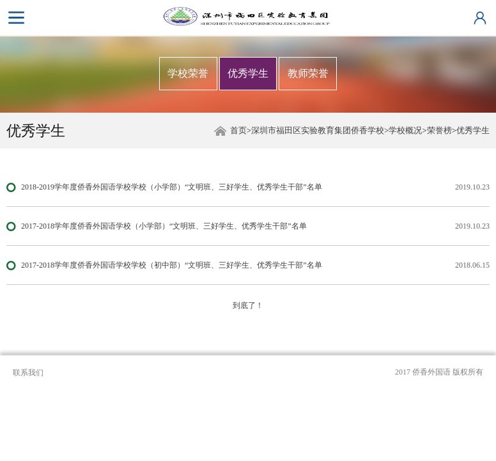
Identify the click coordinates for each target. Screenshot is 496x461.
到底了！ (248, 305)
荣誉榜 (439, 130)
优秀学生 (248, 73)
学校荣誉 (187, 73)
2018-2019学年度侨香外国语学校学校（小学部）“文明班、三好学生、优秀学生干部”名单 (171, 186)
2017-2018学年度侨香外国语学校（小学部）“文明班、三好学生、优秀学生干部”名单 (164, 226)
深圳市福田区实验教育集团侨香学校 (317, 130)
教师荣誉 (308, 73)
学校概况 (405, 130)
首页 (238, 130)
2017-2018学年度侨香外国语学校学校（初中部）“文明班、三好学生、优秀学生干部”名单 (171, 265)
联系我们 (28, 372)
